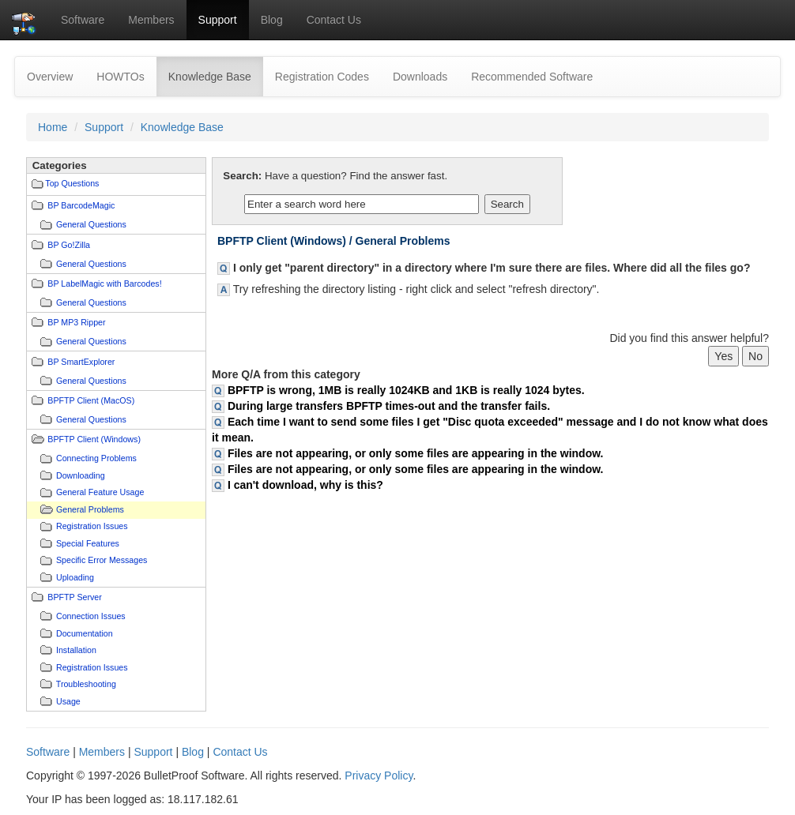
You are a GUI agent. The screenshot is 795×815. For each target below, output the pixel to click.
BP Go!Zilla (68, 245)
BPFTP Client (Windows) (94, 439)
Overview (50, 76)
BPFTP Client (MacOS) (90, 400)
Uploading (75, 577)
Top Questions (72, 183)
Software (82, 19)
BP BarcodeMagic (81, 205)
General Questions (91, 224)
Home (52, 127)
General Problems (90, 509)
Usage (68, 701)
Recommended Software (532, 76)
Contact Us (334, 19)
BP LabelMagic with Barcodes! (104, 283)
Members (151, 19)
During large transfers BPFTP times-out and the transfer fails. (389, 406)
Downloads (420, 76)
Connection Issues (91, 616)
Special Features (87, 543)
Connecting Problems (96, 458)
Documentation (84, 633)
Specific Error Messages (101, 560)
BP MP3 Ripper (76, 322)
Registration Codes (322, 76)
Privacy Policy (379, 775)
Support (217, 19)
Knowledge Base (215, 75)
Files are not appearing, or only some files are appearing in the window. (416, 453)
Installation (76, 650)
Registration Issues (92, 526)
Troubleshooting (86, 684)
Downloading (80, 475)
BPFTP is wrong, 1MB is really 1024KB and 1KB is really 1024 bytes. (406, 390)
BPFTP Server (74, 597)
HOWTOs (120, 76)
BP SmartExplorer (81, 361)
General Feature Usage (100, 492)
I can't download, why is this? (305, 485)
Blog (272, 19)
